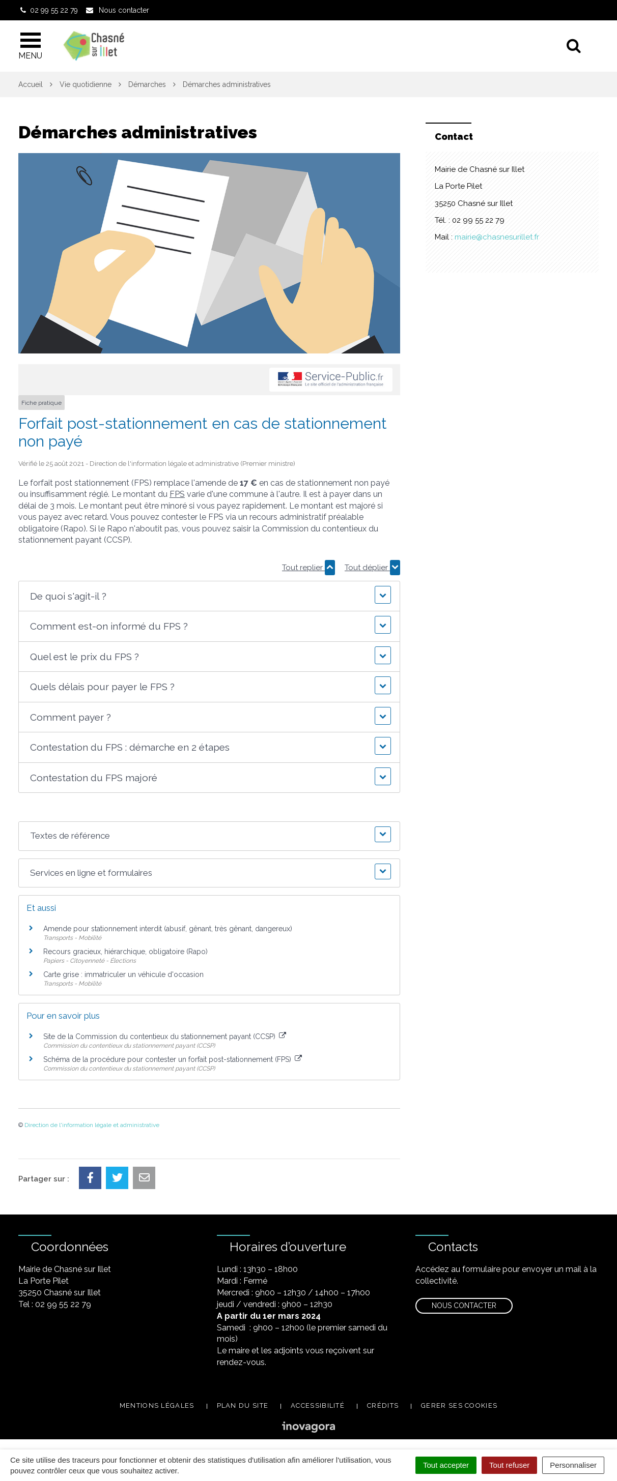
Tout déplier (372, 567)
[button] (209, 596)
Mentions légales (157, 1405)
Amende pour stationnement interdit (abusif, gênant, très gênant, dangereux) (167, 929)
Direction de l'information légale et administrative (91, 1125)
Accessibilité (318, 1405)
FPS (177, 494)
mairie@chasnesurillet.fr (497, 237)
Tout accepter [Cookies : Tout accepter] (446, 1465)
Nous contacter (464, 1305)
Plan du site (243, 1405)
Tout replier (308, 567)
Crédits (383, 1405)
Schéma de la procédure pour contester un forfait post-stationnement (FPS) (172, 1059)
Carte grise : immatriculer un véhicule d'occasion (123, 974)
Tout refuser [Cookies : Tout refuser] (509, 1465)
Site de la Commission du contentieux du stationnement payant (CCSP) (164, 1036)
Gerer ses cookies (459, 1405)
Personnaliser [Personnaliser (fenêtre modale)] (573, 1465)
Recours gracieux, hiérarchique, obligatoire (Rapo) (125, 951)
